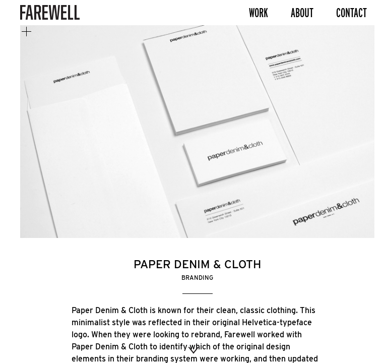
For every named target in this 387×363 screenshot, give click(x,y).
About (302, 12)
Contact (351, 12)
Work (258, 12)
